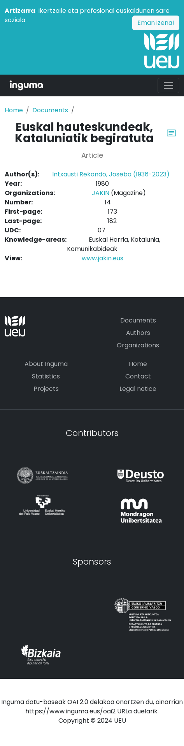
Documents (50, 110)
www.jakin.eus (102, 258)
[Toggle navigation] (168, 85)
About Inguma (46, 363)
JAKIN (100, 192)
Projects (46, 388)
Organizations (138, 345)
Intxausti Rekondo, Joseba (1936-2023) (111, 174)
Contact (138, 376)
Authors (138, 332)
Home (14, 110)
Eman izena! (155, 22)
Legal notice (137, 388)
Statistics (46, 376)
